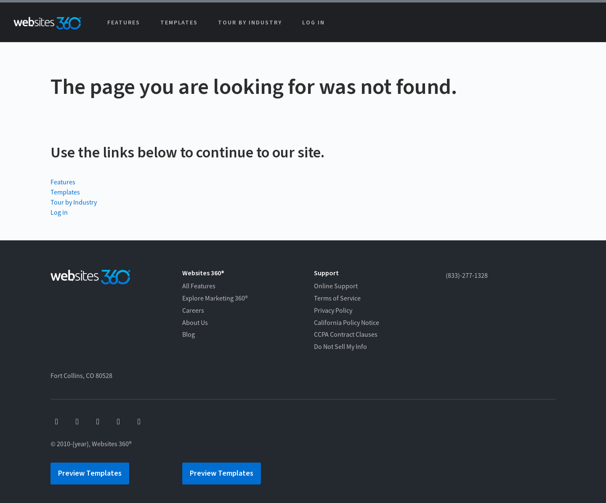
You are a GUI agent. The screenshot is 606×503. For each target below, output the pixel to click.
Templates (179, 23)
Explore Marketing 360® (215, 298)
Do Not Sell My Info (340, 347)
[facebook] (56, 422)
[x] (98, 422)
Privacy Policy (333, 310)
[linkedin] (139, 422)
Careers (193, 310)
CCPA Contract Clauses (345, 334)
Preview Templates (90, 473)
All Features (198, 286)
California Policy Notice (346, 323)
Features (123, 23)
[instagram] (118, 422)
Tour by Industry (250, 23)
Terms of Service (337, 298)
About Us (195, 323)
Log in (313, 23)
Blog (188, 334)
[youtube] (77, 422)
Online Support (336, 286)
